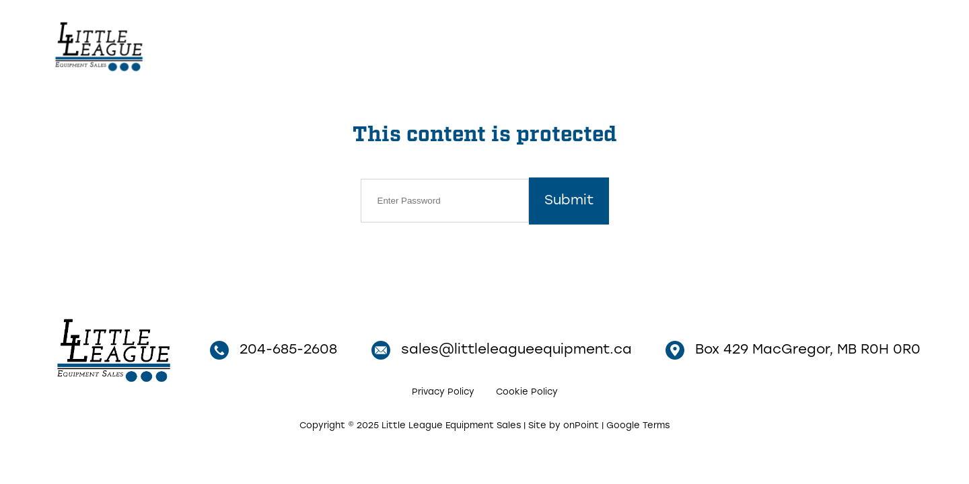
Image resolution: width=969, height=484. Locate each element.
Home (568, 44)
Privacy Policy (443, 392)
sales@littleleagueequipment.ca (501, 350)
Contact (716, 44)
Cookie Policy (527, 392)
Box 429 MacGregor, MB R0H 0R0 (793, 350)
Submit (569, 201)
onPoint (581, 425)
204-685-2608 (843, 45)
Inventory (635, 44)
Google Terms (638, 425)
